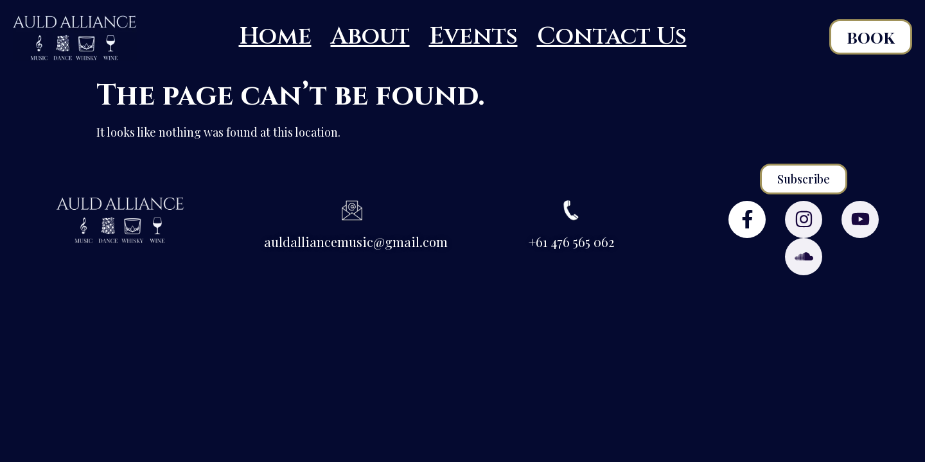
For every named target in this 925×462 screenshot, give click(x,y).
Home (275, 37)
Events (473, 37)
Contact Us (612, 37)
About (370, 37)
